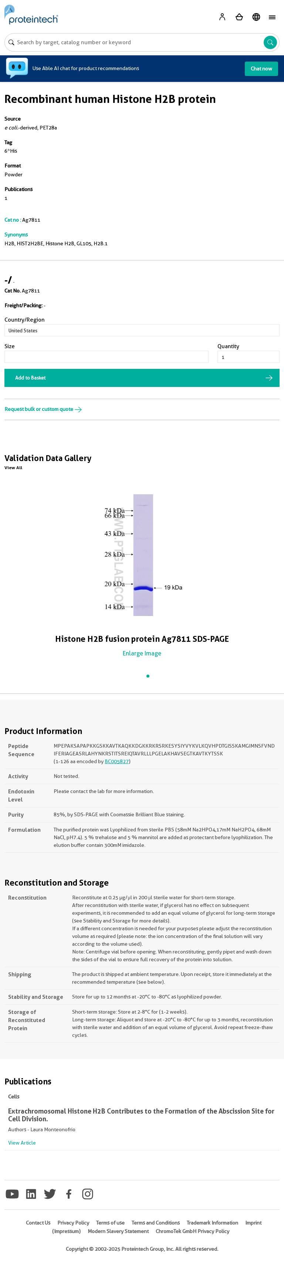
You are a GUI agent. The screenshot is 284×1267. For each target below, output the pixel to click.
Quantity (228, 346)
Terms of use (110, 1223)
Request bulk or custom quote (43, 409)
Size (9, 346)
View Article (22, 1143)
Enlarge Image (142, 653)
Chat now (261, 69)
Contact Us (38, 1223)
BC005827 (117, 761)
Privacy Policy (73, 1223)
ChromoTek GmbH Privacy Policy (192, 1231)
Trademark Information (212, 1223)
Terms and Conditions (156, 1223)
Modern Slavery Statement (118, 1231)
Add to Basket (30, 378)
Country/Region (24, 319)
